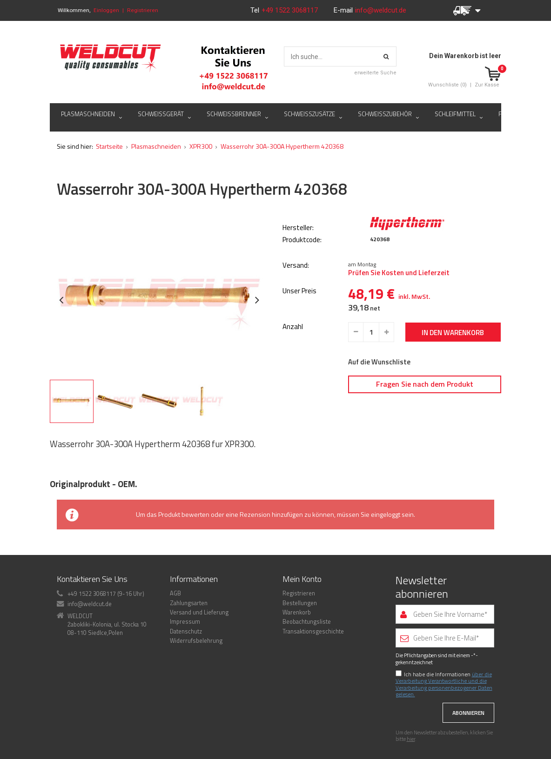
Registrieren (142, 10)
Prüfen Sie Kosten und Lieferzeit (399, 272)
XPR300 (200, 146)
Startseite (109, 146)
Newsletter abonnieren (422, 587)
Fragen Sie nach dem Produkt (424, 383)
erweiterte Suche (375, 73)
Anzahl (292, 327)
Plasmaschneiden (156, 146)
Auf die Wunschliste (379, 362)
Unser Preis (299, 291)
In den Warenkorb (453, 332)
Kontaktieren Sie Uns (92, 579)
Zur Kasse (487, 85)
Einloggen (106, 10)
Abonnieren (468, 712)
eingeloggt (385, 514)
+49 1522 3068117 (291, 10)
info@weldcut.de (380, 10)
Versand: (295, 266)
